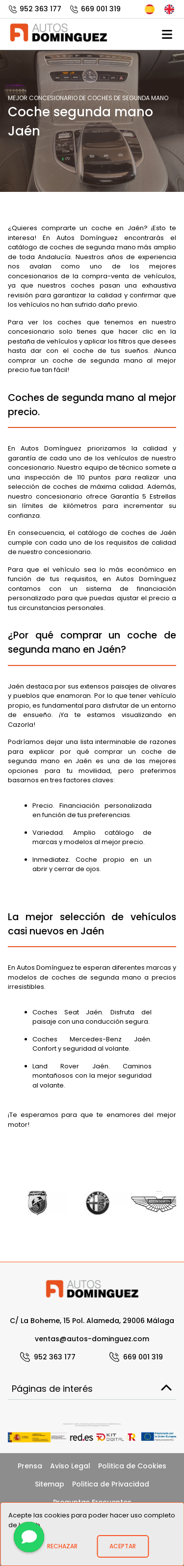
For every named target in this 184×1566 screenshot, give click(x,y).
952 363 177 (34, 9)
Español (150, 9)
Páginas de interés (92, 1388)
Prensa (30, 1466)
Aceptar (122, 1546)
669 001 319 (95, 9)
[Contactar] (29, 1537)
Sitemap (49, 1484)
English (169, 9)
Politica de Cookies (132, 1466)
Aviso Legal (70, 1466)
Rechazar (62, 1546)
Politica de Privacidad (110, 1484)
